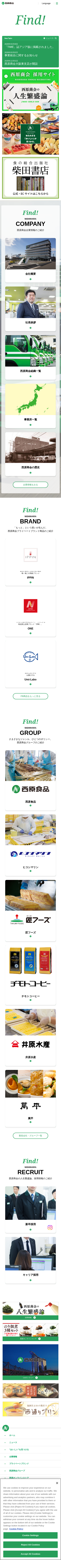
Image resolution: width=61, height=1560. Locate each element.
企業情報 (13, 1457)
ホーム (12, 1435)
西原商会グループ (17, 1471)
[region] (30, 1519)
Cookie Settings (30, 1535)
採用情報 (28, 1317)
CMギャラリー (28, 1378)
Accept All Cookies (30, 1554)
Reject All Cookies (30, 1545)
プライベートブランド (19, 1464)
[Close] (57, 1483)
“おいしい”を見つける (19, 1449)
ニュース (13, 1442)
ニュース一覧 (51, 38)
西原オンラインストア (19, 1478)
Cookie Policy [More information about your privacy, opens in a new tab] (16, 1529)
